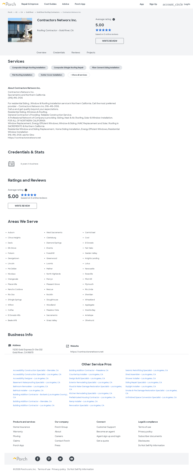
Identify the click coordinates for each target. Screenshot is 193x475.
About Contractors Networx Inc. (24, 88)
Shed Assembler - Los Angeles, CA (141, 374)
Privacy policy (145, 431)
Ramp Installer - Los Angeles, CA (83, 401)
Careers (59, 436)
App (142, 4)
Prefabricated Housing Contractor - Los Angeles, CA (92, 397)
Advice (65, 4)
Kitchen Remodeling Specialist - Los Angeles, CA (90, 393)
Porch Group (61, 427)
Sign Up (153, 4)
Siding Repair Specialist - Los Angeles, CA (144, 382)
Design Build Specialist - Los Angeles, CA (87, 378)
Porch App (80, 4)
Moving (16, 436)
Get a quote (103, 441)
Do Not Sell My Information (151, 445)
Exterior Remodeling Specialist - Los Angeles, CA (90, 382)
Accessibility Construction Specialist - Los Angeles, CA (37, 374)
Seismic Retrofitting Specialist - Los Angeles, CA (147, 370)
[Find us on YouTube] (71, 458)
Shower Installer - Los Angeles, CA (141, 378)
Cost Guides (50, 4)
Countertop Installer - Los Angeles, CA (86, 374)
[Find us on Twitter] (60, 458)
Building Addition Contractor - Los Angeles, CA (33, 405)
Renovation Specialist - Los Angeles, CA (86, 405)
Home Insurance (21, 427)
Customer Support (106, 427)
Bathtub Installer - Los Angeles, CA (28, 390)
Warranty (18, 431)
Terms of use (144, 427)
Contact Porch (62, 441)
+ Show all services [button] (79, 75)
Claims (16, 441)
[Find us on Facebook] (37, 458)
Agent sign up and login (108, 436)
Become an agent (106, 431)
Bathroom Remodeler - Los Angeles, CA (30, 386)
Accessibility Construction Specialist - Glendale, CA (36, 370)
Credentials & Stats (26, 152)
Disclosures (144, 441)
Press (57, 445)
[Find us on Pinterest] (48, 458)
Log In (176, 4)
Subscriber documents (150, 436)
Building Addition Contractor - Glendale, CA (32, 401)
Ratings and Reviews (27, 180)
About (58, 431)
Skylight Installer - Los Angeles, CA (141, 386)
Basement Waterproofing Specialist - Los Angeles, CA (36, 382)
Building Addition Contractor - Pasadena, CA (88, 370)
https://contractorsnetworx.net (86, 351)
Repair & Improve (29, 4)
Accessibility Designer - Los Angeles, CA (31, 378)
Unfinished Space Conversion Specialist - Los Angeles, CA (151, 397)
